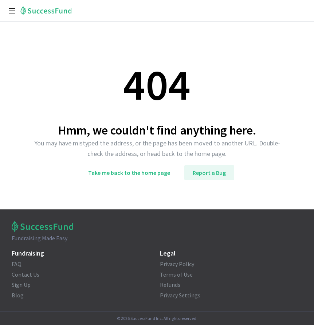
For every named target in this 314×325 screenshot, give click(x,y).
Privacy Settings (180, 295)
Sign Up (21, 284)
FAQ (16, 264)
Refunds (170, 284)
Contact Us (25, 274)
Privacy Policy (177, 264)
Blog (18, 295)
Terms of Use (176, 274)
